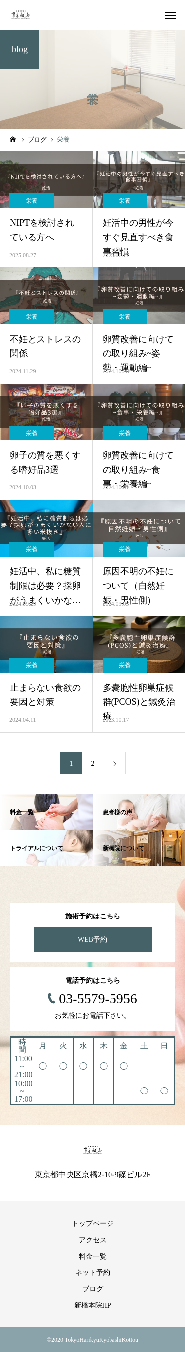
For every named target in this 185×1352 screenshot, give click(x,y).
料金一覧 (93, 1256)
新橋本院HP (92, 1305)
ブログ (92, 1289)
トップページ (92, 1223)
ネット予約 (92, 1272)
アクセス (93, 1240)
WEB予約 (92, 939)
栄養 (31, 200)
